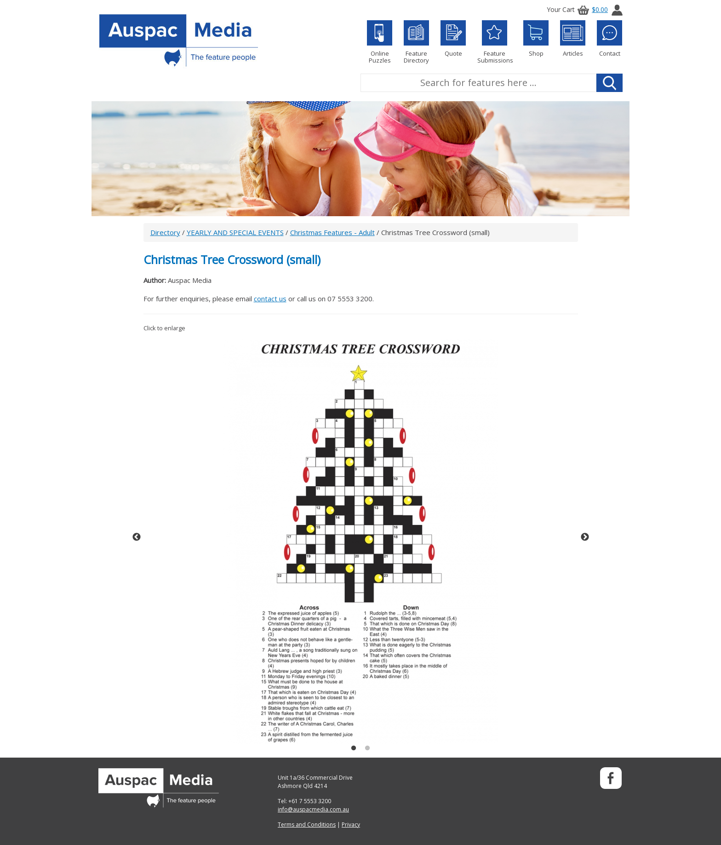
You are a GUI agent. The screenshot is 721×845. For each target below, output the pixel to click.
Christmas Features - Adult (332, 232)
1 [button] (353, 748)
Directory (165, 232)
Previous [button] (136, 537)
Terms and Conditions (307, 824)
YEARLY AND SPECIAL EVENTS (235, 232)
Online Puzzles (379, 42)
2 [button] (367, 748)
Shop (536, 38)
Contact (609, 38)
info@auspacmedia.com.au (313, 809)
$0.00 (591, 9)
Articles (572, 38)
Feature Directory (416, 42)
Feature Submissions (494, 42)
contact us (270, 298)
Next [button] (584, 537)
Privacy (351, 824)
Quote (453, 38)
